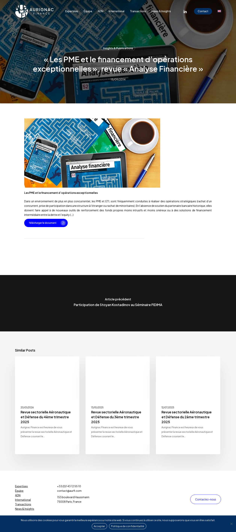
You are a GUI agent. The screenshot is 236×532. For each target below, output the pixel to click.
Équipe (19, 490)
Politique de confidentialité (127, 526)
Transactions (23, 504)
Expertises (21, 486)
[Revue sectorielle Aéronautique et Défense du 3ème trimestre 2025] (118, 405)
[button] (46, 223)
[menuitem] (219, 11)
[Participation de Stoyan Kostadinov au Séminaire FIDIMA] (118, 303)
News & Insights (24, 508)
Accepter (99, 526)
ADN (17, 495)
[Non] (231, 524)
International (23, 499)
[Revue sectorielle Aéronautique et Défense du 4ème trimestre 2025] (47, 405)
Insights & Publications (118, 48)
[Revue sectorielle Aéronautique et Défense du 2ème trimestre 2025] (188, 405)
